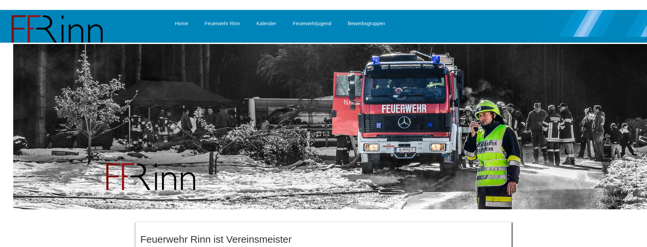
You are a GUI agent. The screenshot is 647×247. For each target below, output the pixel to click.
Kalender (266, 23)
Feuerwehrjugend (312, 23)
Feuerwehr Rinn (222, 23)
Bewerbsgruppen (366, 23)
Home (181, 23)
